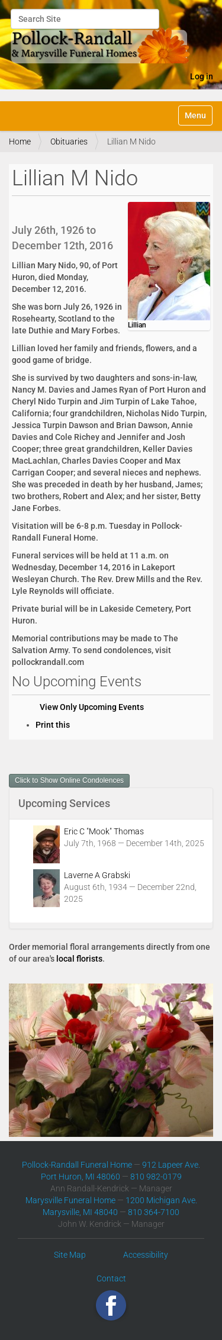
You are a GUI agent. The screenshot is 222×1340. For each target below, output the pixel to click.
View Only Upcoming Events (92, 707)
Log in (201, 76)
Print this (53, 725)
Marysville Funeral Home (70, 1200)
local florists (79, 958)
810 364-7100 (153, 1212)
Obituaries (69, 141)
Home (20, 141)
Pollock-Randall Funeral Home (77, 1164)
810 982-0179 (156, 1176)
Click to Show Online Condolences (69, 780)
